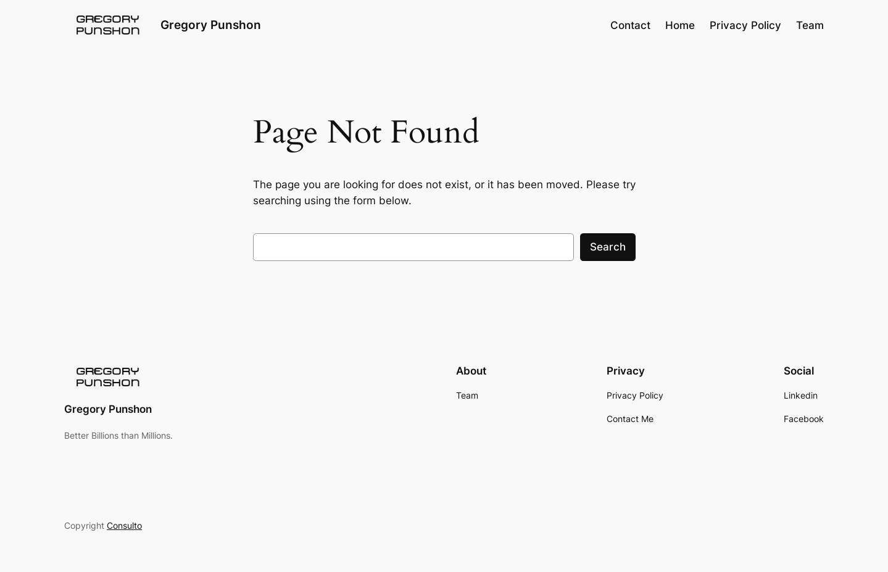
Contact (630, 25)
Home (680, 25)
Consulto (124, 525)
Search (608, 247)
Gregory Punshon (210, 24)
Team (810, 25)
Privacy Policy (745, 25)
